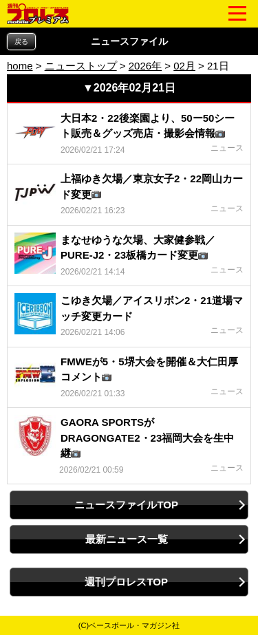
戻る (21, 41)
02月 (184, 66)
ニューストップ (81, 66)
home (20, 66)
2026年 (145, 66)
